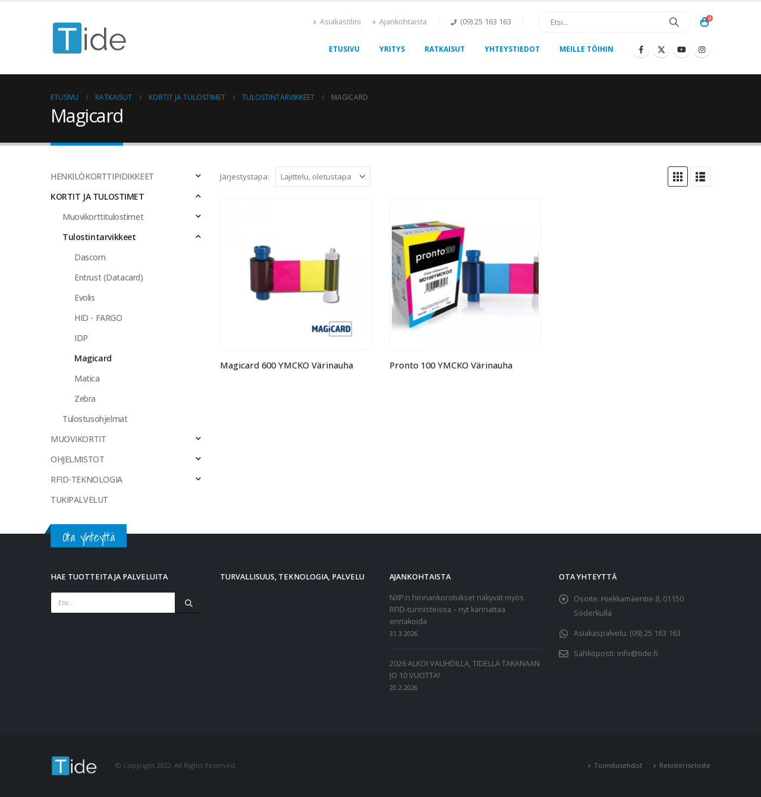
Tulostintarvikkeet (99, 236)
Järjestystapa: (244, 176)
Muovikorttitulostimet (102, 216)
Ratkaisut (444, 49)
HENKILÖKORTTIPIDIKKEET (102, 176)
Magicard (93, 358)
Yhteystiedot (512, 49)
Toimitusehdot (618, 765)
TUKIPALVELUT (79, 499)
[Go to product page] (295, 274)
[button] (678, 176)
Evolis (84, 297)
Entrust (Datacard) (108, 277)
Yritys (392, 49)
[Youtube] (681, 49)
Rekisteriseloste (684, 765)
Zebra (85, 398)
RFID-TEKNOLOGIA (86, 479)
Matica (86, 378)
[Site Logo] (90, 38)
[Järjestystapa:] (322, 176)
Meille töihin (586, 49)
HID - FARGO (98, 317)
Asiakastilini (337, 22)
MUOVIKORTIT (78, 439)
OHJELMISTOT (77, 459)
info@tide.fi (637, 653)
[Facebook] (641, 49)
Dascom (89, 257)
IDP (81, 338)
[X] (661, 49)
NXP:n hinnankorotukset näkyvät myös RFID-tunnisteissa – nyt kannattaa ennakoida (456, 609)
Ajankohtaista (400, 22)
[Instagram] (701, 49)
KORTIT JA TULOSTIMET (97, 196)
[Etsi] (674, 22)
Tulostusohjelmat (94, 418)
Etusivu (344, 49)
